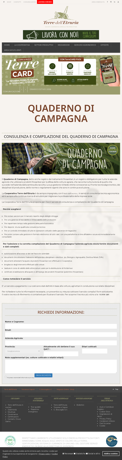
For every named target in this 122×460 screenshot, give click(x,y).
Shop (9, 2)
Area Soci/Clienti (12, 50)
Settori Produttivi (43, 45)
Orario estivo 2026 (40, 89)
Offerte (105, 45)
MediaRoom (64, 45)
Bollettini (80, 405)
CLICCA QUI (105, 294)
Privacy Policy (105, 419)
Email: (8, 330)
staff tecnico (73, 193)
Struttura (11, 412)
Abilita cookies (111, 454)
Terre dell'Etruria (10, 389)
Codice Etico (105, 412)
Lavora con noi (45, 2)
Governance (13, 414)
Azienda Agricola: (14, 338)
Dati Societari (105, 423)
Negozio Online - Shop (65, 389)
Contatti (17, 2)
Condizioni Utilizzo (107, 421)
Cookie (102, 426)
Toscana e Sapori (28, 389)
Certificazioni (13, 417)
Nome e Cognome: (14, 322)
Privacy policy (44, 454)
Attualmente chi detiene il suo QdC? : (59, 347)
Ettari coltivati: (89, 346)
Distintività (12, 410)
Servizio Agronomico (85, 45)
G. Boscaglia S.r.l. (60, 410)
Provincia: (10, 346)
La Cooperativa (22, 45)
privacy (31, 377)
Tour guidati (35, 407)
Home (7, 45)
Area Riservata (98, 2)
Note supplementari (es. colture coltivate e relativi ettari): (34, 357)
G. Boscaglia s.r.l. (45, 389)
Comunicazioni (29, 2)
